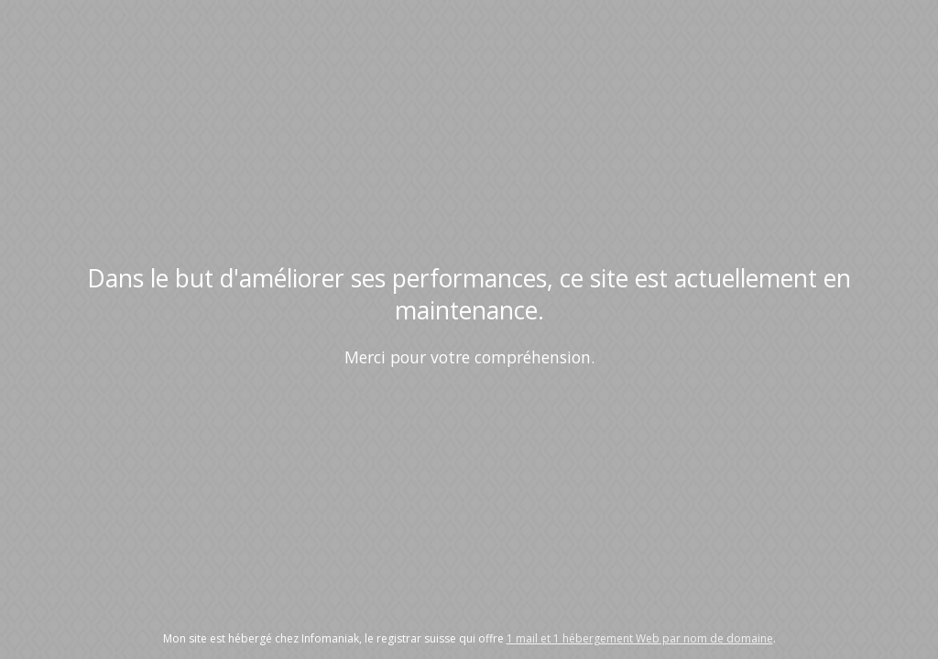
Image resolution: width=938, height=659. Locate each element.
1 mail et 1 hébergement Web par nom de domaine (640, 638)
